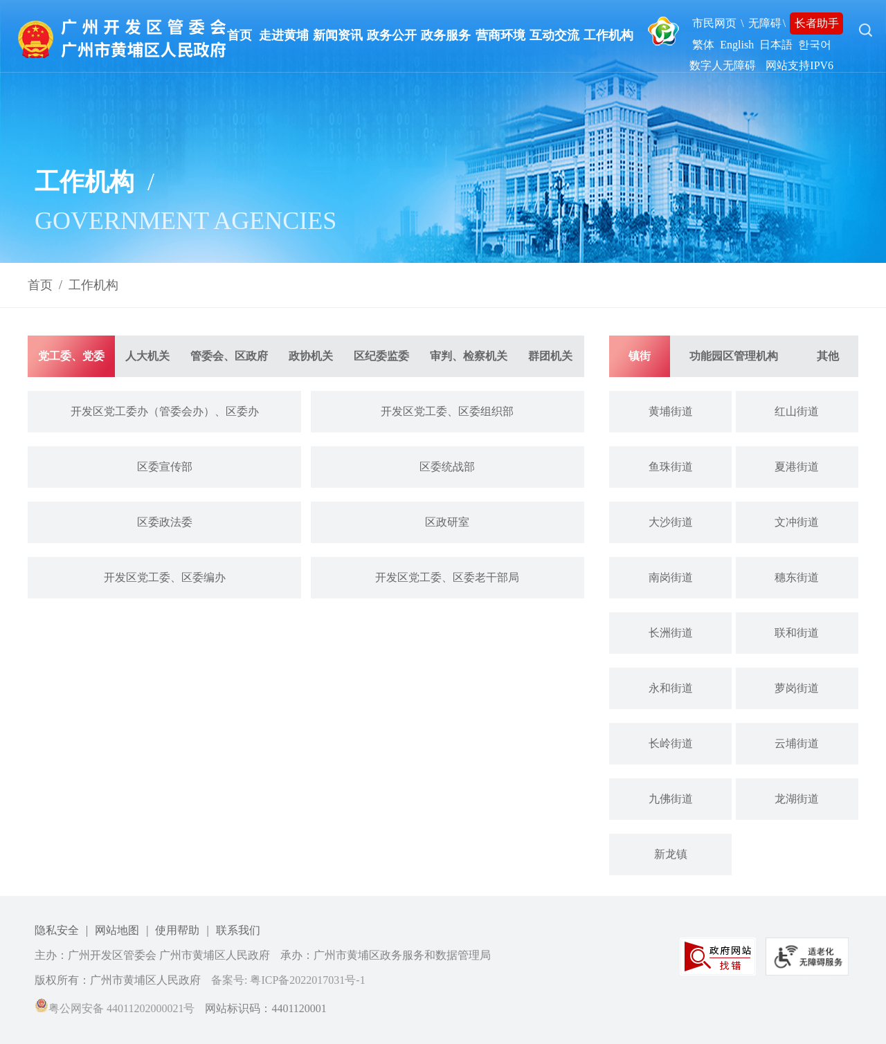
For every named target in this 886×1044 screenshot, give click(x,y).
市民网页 (714, 23)
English (737, 45)
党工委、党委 (71, 356)
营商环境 (500, 35)
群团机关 (550, 356)
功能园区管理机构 (733, 356)
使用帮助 (177, 930)
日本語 (776, 45)
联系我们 (238, 930)
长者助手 (817, 23)
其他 (828, 356)
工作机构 (608, 35)
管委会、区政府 (229, 356)
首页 (239, 35)
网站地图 (117, 930)
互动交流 (554, 35)
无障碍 (764, 23)
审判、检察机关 (468, 356)
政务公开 (392, 35)
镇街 (640, 356)
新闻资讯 (338, 35)
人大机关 (147, 356)
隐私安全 (57, 930)
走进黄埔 (284, 35)
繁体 (703, 45)
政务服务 (446, 35)
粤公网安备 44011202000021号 (115, 1008)
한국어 (814, 45)
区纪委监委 (381, 356)
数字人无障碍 (722, 65)
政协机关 (311, 356)
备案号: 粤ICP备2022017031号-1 (288, 980)
